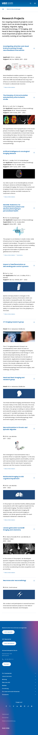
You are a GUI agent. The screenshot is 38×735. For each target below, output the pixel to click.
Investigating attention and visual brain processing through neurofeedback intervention (19, 48)
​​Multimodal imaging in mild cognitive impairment (19, 478)
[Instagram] (24, 706)
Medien (19, 685)
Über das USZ (19, 682)
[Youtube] (21, 706)
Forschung (19, 688)
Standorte (19, 694)
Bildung (19, 679)
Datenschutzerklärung (8, 721)
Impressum (5, 714)
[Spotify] (31, 706)
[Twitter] (10, 706)
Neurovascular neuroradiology (19, 580)
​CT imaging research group (19, 322)
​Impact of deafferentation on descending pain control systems (19, 265)
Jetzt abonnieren (9, 643)
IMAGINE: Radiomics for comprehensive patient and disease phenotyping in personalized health (19, 208)
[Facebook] (6, 706)
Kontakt (6, 664)
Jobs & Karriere (19, 676)
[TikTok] (28, 706)
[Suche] (30, 3)
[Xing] (13, 706)
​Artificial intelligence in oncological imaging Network (19, 152)
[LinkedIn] (17, 706)
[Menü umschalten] (35, 3)
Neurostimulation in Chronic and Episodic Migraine (19, 428)
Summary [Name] (19, 255)
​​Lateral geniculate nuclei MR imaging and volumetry (19, 529)
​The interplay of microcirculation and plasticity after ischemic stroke (19, 97)
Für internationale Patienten (19, 691)
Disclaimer (5, 717)
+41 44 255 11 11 (8, 659)
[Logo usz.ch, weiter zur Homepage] (7, 3)
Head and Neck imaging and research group (19, 379)
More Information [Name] (9, 87)
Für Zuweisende (19, 673)
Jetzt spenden (8, 632)
